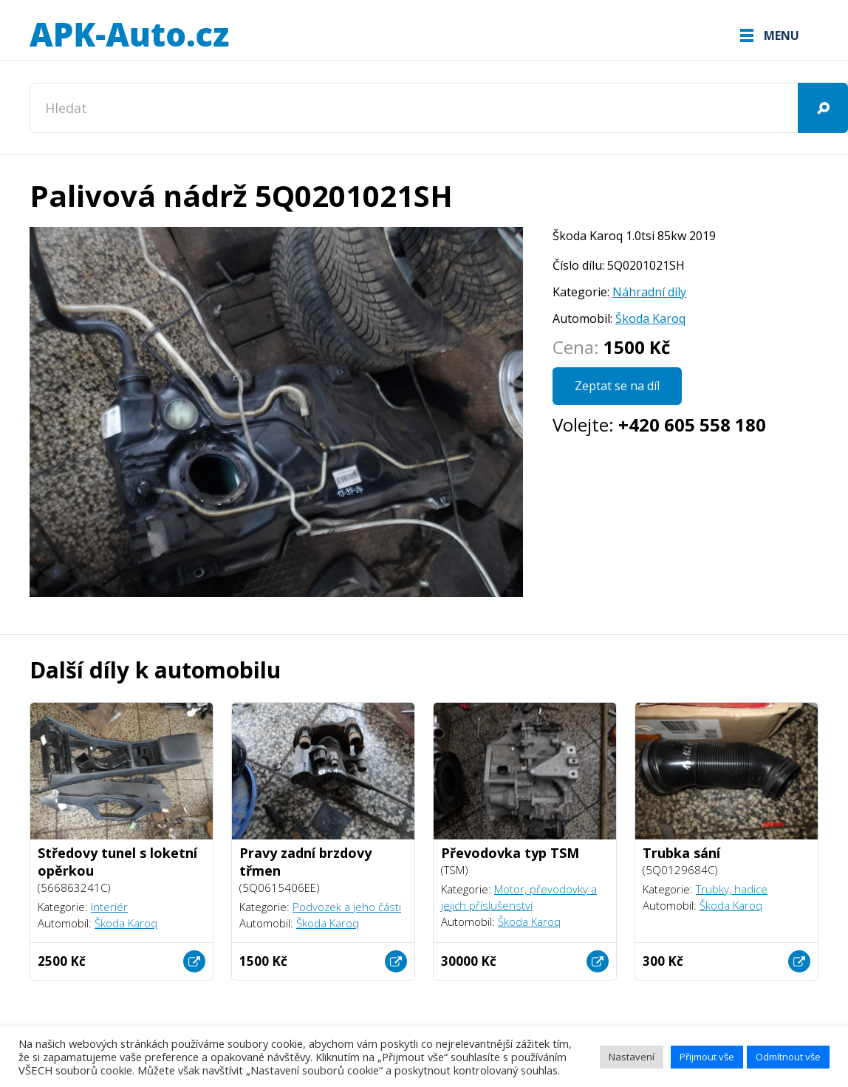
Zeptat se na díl (617, 386)
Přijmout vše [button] (707, 1056)
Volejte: (659, 424)
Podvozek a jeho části (347, 906)
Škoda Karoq (650, 318)
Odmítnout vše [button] (788, 1056)
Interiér (109, 906)
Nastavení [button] (631, 1056)
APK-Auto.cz (129, 35)
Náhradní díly (649, 292)
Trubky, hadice (731, 889)
